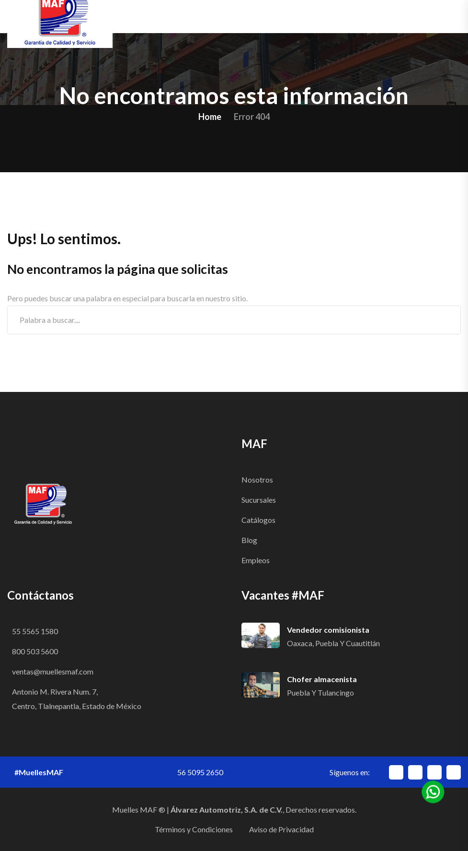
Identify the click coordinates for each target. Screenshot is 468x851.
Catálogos (258, 519)
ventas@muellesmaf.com (52, 671)
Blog (249, 539)
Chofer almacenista (322, 679)
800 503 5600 (35, 651)
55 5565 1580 (35, 631)
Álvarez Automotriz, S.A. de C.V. (227, 809)
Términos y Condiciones (194, 829)
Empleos (255, 560)
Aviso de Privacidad (281, 829)
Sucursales (258, 499)
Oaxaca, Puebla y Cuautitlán (333, 643)
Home (209, 116)
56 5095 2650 (200, 772)
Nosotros (257, 479)
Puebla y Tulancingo (320, 692)
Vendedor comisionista (328, 629)
